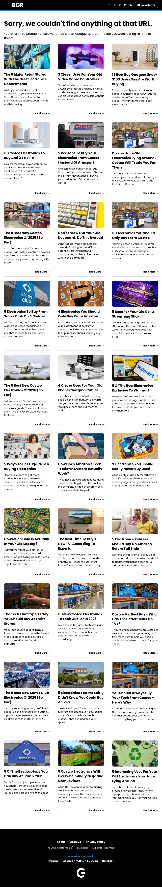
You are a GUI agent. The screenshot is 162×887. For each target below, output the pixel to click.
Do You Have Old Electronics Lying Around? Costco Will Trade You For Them (134, 160)
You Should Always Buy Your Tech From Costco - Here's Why (133, 698)
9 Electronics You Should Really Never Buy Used (132, 466)
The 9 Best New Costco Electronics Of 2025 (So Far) (23, 237)
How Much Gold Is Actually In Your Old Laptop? (26, 541)
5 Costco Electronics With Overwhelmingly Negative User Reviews (80, 776)
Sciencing (92, 861)
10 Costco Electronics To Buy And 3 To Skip (24, 155)
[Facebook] (109, 5)
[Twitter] (114, 5)
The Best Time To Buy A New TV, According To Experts (77, 544)
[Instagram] (120, 5)
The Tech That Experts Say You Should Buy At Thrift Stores (26, 619)
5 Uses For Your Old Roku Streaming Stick (133, 314)
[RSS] (130, 5)
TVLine (80, 861)
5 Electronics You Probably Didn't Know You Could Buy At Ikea (81, 697)
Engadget (53, 861)
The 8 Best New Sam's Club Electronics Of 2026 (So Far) (26, 697)
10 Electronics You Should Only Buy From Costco (133, 235)
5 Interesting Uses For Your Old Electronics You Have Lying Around (134, 776)
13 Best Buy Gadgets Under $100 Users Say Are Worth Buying (134, 79)
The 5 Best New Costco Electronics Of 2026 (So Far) (23, 390)
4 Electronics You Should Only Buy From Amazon (79, 313)
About (61, 842)
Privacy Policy (95, 842)
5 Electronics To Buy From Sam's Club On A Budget (26, 313)
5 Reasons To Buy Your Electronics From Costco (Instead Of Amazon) (78, 158)
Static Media (64, 848)
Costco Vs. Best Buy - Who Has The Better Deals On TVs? (134, 619)
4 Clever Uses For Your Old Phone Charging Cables (80, 387)
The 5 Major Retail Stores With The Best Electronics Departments (25, 79)
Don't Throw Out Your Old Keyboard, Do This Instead (80, 235)
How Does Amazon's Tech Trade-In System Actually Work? (80, 469)
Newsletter (146, 5)
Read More (41, 113)
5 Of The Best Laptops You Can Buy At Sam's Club (26, 773)
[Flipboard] (125, 5)
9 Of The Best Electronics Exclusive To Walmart (132, 388)
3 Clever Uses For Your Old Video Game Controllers (80, 76)
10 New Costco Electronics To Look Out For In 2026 (80, 616)
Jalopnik (68, 861)
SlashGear (108, 861)
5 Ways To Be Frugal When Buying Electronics (26, 466)
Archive (75, 842)
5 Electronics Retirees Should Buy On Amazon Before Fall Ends (132, 544)
